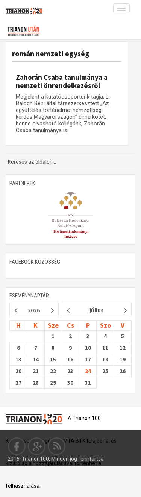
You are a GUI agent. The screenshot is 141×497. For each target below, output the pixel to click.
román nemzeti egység (50, 53)
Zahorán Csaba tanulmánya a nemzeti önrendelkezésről (62, 81)
